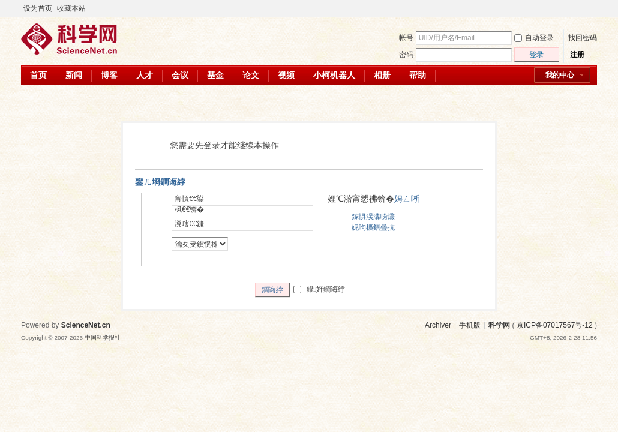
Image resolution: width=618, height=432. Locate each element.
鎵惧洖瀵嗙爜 (373, 216)
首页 (38, 75)
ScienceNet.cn (85, 325)
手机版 (470, 325)
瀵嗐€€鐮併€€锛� (189, 229)
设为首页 (37, 8)
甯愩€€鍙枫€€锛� (189, 204)
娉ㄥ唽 (406, 198)
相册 (382, 75)
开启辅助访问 (580, 8)
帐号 (406, 38)
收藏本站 (71, 8)
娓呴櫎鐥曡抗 (373, 227)
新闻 (73, 75)
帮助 (417, 75)
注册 (577, 54)
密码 (406, 54)
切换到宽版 (590, 8)
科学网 (499, 325)
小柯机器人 (334, 75)
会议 (180, 75)
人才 (144, 75)
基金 (215, 75)
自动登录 (534, 38)
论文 (250, 75)
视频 (286, 75)
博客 (109, 75)
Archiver (438, 325)
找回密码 (582, 38)
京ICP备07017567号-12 (555, 325)
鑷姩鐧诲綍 (319, 289)
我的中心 (559, 75)
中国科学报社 (103, 337)
